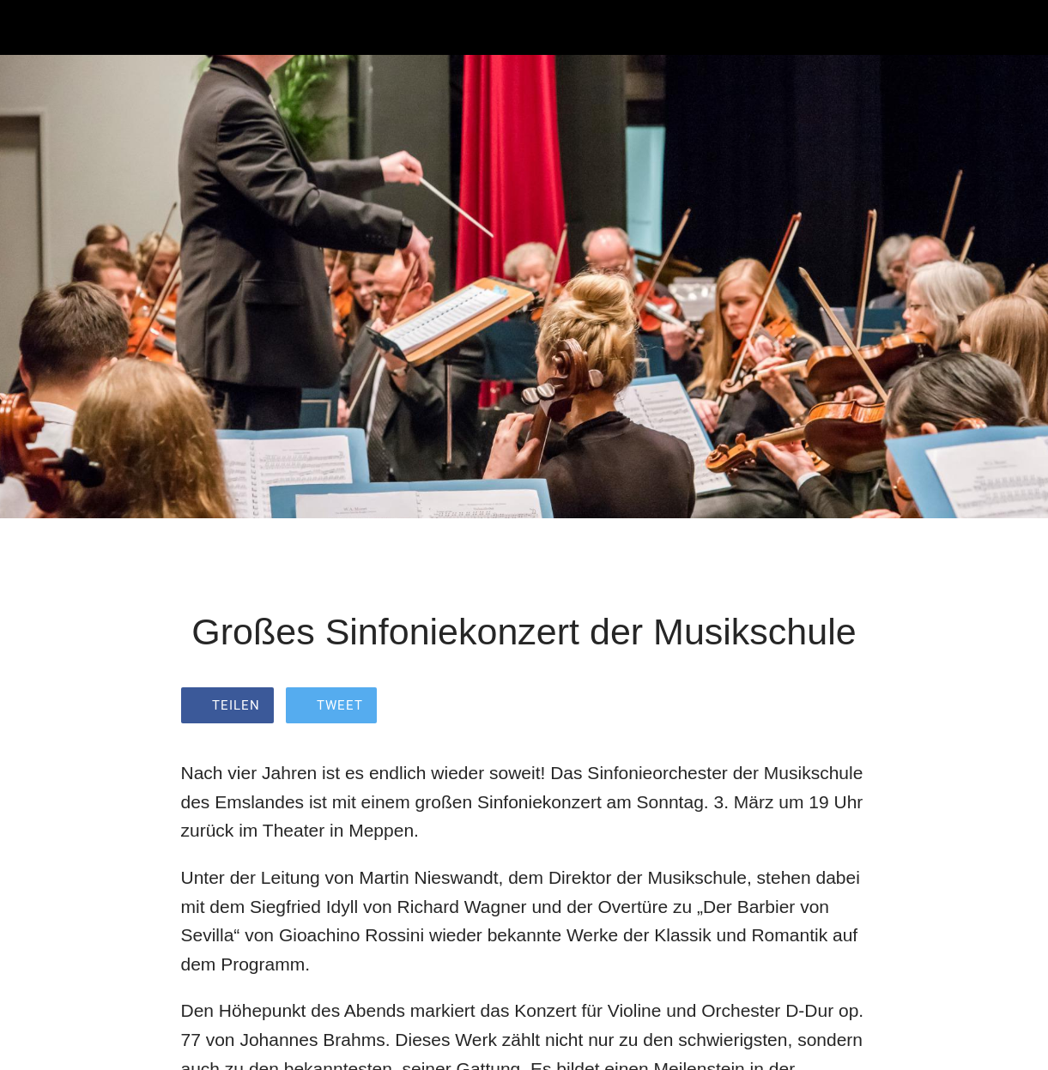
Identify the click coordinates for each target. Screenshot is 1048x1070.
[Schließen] (27, 27)
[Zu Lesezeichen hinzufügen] (847, 707)
